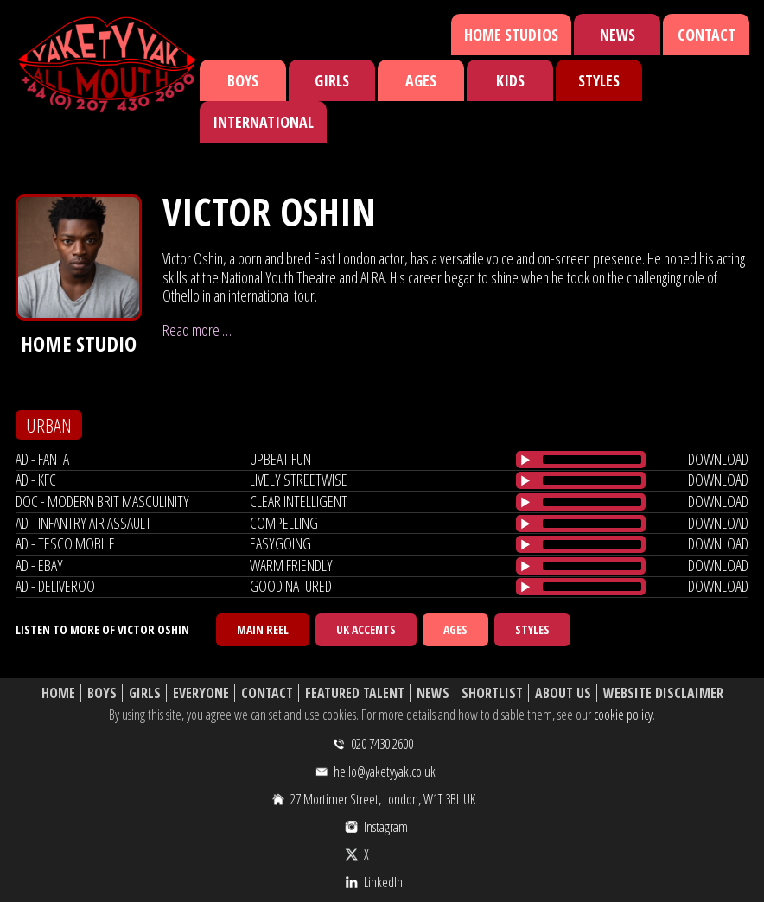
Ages (420, 80)
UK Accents (366, 629)
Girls (332, 80)
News (617, 34)
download (718, 458)
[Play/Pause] (525, 460)
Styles (599, 80)
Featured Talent (354, 693)
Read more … (197, 330)
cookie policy (623, 714)
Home (58, 693)
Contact (706, 34)
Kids (510, 80)
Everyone (201, 693)
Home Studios (511, 34)
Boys (242, 80)
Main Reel (263, 629)
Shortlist (492, 693)
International (263, 121)
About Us (563, 693)
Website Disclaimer (663, 693)
